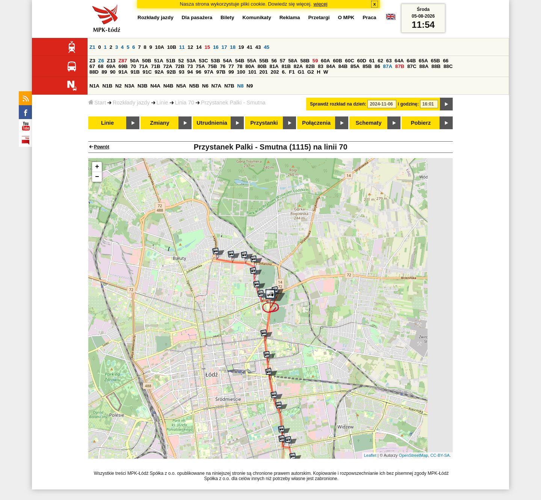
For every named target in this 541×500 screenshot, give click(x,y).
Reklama (290, 17)
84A (330, 66)
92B (171, 72)
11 (182, 47)
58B (304, 60)
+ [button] (97, 166)
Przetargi (318, 17)
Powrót (101, 147)
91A (122, 72)
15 (207, 47)
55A (251, 60)
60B (337, 60)
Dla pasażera (197, 17)
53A (191, 60)
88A (423, 66)
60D (361, 60)
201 (263, 72)
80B (261, 66)
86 (377, 66)
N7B (229, 86)
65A (423, 60)
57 (283, 60)
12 (190, 47)
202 (274, 72)
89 (104, 72)
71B (155, 66)
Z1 (92, 47)
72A (167, 66)
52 (181, 60)
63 (389, 60)
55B (263, 60)
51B (170, 60)
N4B (168, 86)
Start (97, 103)
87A (387, 66)
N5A (181, 86)
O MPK (346, 17)
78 (239, 66)
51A (158, 60)
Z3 (92, 60)
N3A (130, 86)
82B (310, 66)
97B (220, 72)
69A (110, 66)
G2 (310, 72)
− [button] (97, 176)
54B (239, 60)
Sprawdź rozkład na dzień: (338, 104)
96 (198, 72)
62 (380, 60)
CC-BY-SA (440, 455)
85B (367, 66)
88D (93, 72)
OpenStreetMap (413, 455)
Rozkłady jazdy (131, 103)
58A (292, 60)
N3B (143, 86)
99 (231, 72)
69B (122, 66)
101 (252, 72)
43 (258, 47)
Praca (369, 17)
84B (343, 66)
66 (446, 60)
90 (113, 72)
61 (372, 60)
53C (203, 60)
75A (200, 66)
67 (92, 66)
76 (222, 66)
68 (101, 66)
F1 (292, 72)
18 (233, 47)
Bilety (227, 17)
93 (181, 72)
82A (298, 66)
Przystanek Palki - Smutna (233, 103)
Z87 (122, 60)
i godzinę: (408, 104)
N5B (194, 86)
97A (208, 72)
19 (241, 47)
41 (249, 47)
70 (133, 66)
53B (215, 60)
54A (227, 60)
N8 (240, 86)
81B (285, 66)
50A (134, 60)
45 (266, 47)
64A (398, 60)
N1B (107, 86)
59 (315, 60)
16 (216, 47)
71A (143, 66)
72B (179, 66)
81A (273, 66)
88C (447, 66)
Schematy (368, 123)
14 (199, 47)
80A (249, 66)
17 (224, 47)
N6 (205, 86)
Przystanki (264, 123)
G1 (301, 72)
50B (146, 60)
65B (435, 60)
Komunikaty (256, 17)
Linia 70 (184, 103)
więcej (321, 4)
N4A (155, 86)
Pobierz (421, 123)
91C (147, 72)
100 (241, 72)
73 (190, 66)
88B (435, 66)
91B (134, 72)
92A (159, 72)
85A (355, 66)
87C (411, 66)
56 (274, 60)
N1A (94, 86)
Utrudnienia (211, 123)
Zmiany (159, 123)
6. (284, 72)
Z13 (111, 60)
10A (159, 47)
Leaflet (370, 455)
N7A (217, 86)
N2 (118, 86)
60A (325, 60)
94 (190, 72)
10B (171, 47)
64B (411, 60)
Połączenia (316, 123)
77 (231, 66)
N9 (249, 86)
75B (212, 66)
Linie (162, 103)
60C (349, 60)
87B (399, 66)
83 (320, 66)
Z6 (101, 60)
